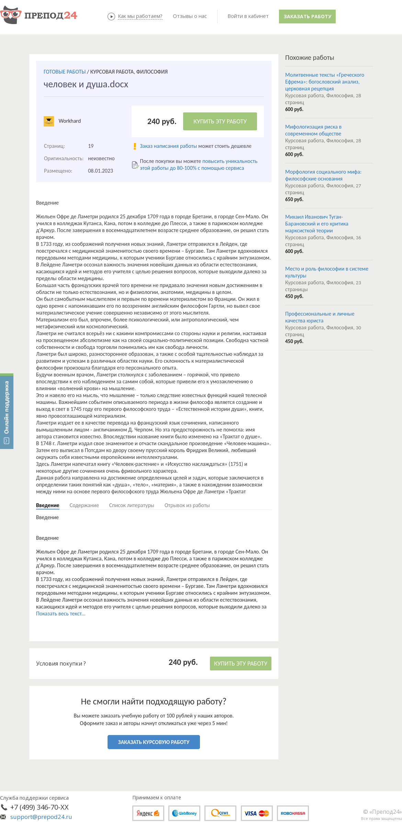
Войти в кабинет (248, 15)
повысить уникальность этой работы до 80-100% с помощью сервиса (198, 164)
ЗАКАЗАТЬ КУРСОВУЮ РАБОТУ (153, 742)
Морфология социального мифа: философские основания (323, 175)
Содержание (84, 505)
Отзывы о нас (190, 15)
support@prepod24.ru (41, 817)
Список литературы (131, 505)
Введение (47, 505)
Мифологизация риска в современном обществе (313, 130)
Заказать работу (307, 16)
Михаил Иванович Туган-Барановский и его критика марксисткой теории (316, 223)
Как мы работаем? (140, 15)
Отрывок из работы (187, 505)
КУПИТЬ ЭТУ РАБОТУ (220, 121)
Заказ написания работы (168, 146)
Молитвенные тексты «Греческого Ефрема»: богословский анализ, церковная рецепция (324, 82)
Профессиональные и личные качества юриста (320, 317)
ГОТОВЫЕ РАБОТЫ (65, 71)
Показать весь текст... (61, 613)
